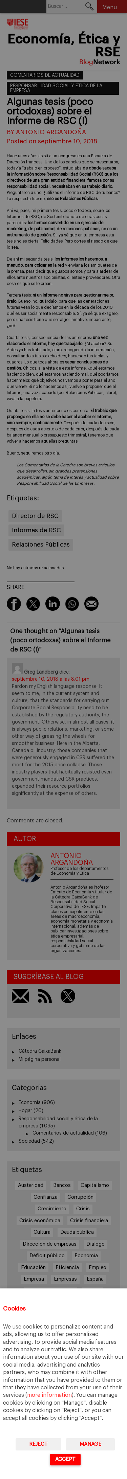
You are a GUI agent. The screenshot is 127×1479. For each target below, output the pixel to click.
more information (49, 1395)
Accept (65, 1459)
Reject (38, 1444)
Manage (90, 1444)
